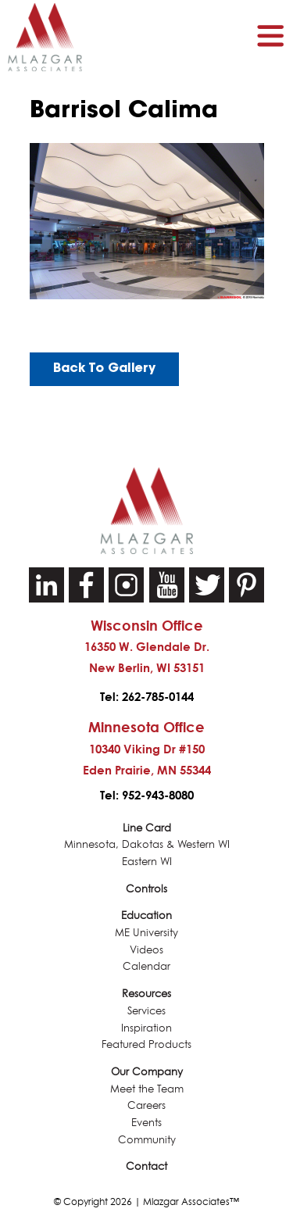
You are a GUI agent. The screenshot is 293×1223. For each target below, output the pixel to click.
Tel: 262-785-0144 (147, 696)
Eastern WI (147, 861)
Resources (146, 993)
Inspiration (146, 1028)
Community (147, 1140)
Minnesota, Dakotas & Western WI (147, 844)
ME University (146, 933)
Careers (146, 1105)
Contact (146, 1166)
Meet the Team (147, 1089)
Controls (146, 889)
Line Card (147, 828)
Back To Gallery (104, 369)
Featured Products (146, 1044)
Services (146, 1011)
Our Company (147, 1072)
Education (146, 915)
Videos (146, 950)
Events (146, 1122)
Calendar (146, 966)
